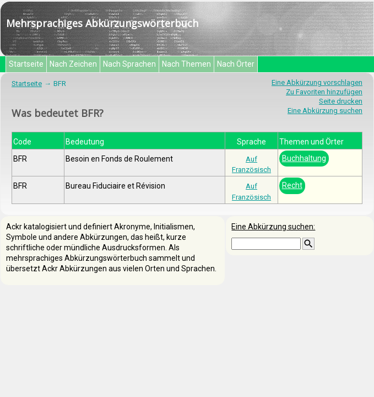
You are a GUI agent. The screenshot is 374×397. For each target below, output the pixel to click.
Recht (292, 185)
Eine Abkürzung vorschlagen (317, 82)
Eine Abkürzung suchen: (273, 226)
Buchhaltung (304, 158)
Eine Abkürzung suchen (325, 110)
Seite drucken (340, 101)
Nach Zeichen (73, 64)
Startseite (26, 64)
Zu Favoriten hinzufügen (324, 92)
